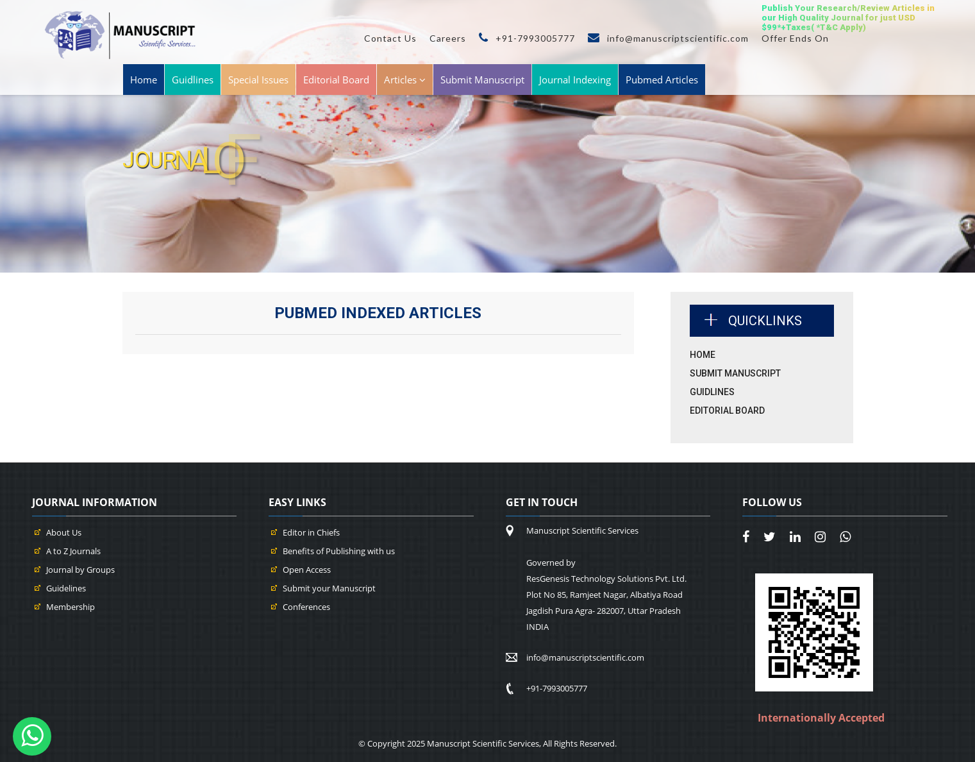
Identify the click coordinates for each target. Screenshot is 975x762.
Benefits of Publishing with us (339, 551)
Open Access (307, 569)
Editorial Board (336, 79)
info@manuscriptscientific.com (668, 38)
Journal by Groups (80, 569)
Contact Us (390, 38)
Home (143, 79)
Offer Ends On (795, 38)
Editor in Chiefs (311, 532)
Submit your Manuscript (329, 588)
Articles (405, 79)
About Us (63, 532)
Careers (447, 38)
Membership (70, 607)
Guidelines (66, 588)
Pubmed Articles (662, 79)
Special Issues (258, 79)
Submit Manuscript (482, 79)
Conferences (306, 607)
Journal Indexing (575, 79)
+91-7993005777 (527, 38)
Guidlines (192, 79)
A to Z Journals (73, 551)
